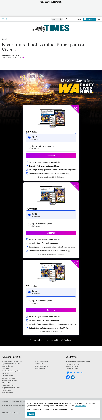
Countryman (5, 373)
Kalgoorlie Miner (7, 383)
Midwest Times (6, 390)
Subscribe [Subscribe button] (51, 155)
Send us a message (75, 372)
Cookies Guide (80, 406)
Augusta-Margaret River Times (11, 364)
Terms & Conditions (64, 340)
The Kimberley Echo (8, 385)
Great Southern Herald (8, 378)
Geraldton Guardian (8, 376)
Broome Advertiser (7, 366)
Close (31, 414)
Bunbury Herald (6, 368)
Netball (4, 39)
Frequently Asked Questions (20, 401)
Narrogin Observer (7, 392)
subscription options (45, 340)
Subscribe (89, 19)
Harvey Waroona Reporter (9, 380)
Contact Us (5, 401)
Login (79, 19)
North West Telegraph (41, 361)
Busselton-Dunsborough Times (11, 371)
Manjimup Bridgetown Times (10, 388)
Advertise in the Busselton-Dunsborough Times (17, 405)
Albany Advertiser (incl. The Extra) (12, 361)
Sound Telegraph (40, 368)
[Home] (6, 19)
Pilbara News (39, 364)
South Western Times (41, 366)
